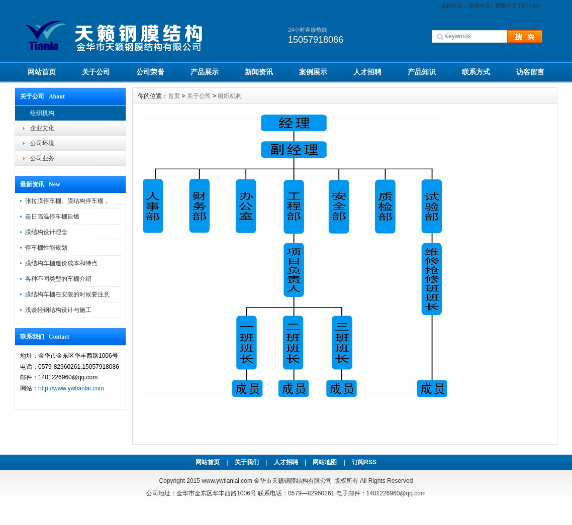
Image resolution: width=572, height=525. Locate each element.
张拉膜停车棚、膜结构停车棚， (67, 200)
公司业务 (42, 158)
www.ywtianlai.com (227, 480)
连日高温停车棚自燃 (52, 216)
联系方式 (476, 72)
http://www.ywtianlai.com (71, 388)
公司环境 (42, 143)
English (531, 6)
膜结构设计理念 (46, 232)
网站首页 (42, 72)
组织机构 (42, 113)
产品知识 (422, 72)
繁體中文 (506, 6)
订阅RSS (364, 462)
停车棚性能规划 (46, 247)
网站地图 (325, 462)
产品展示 (204, 72)
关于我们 (247, 462)
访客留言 (530, 72)
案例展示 (313, 72)
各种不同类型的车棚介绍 (58, 278)
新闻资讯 (259, 72)
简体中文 (479, 6)
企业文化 (42, 128)
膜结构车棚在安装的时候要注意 (67, 294)
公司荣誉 (150, 72)
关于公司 (96, 72)
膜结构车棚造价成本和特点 (61, 263)
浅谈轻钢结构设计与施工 (58, 309)
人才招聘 (367, 72)
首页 (174, 95)
